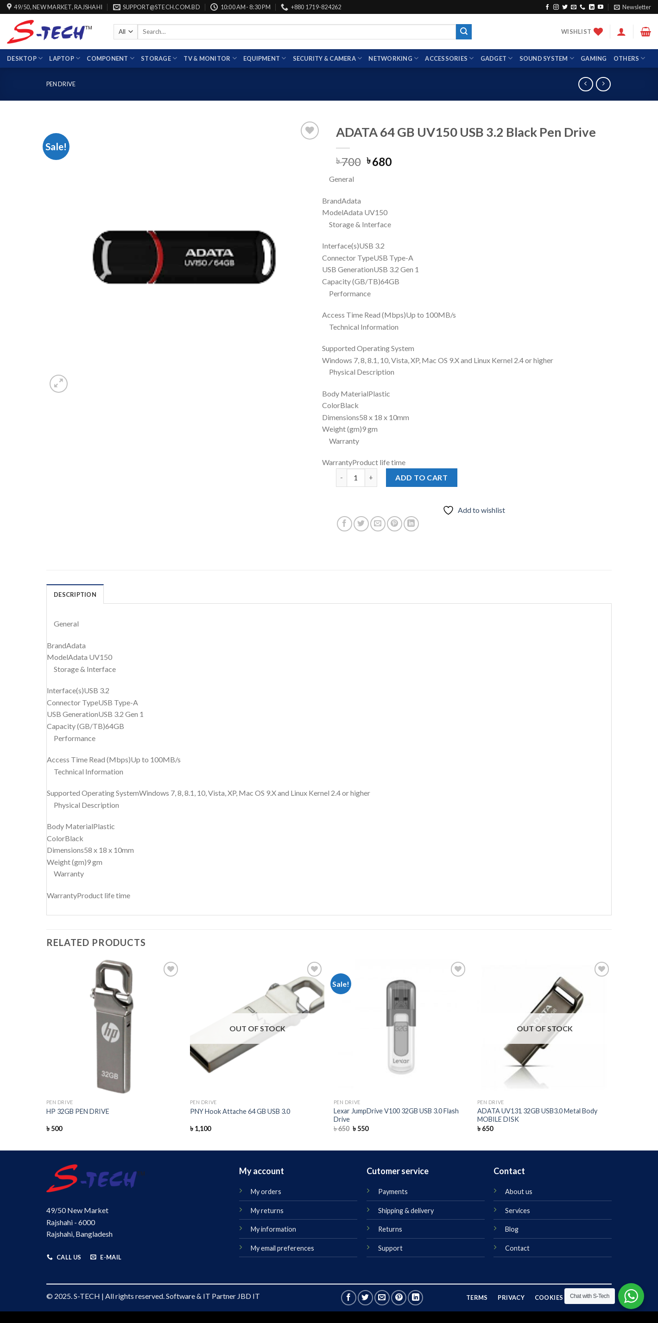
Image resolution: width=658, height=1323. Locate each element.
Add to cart (421, 477)
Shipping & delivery (406, 1210)
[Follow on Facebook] (547, 7)
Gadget (497, 58)
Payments (393, 1191)
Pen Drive (61, 84)
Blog (512, 1229)
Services (517, 1210)
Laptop (64, 58)
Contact (517, 1248)
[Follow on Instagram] (556, 7)
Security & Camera (327, 58)
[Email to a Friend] (378, 523)
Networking (393, 58)
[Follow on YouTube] (600, 7)
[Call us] (582, 7)
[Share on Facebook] (344, 523)
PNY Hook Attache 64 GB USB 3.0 (240, 1111)
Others (629, 58)
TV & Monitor (210, 58)
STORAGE (159, 58)
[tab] (75, 594)
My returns (267, 1210)
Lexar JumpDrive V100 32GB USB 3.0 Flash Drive (396, 1115)
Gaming (594, 58)
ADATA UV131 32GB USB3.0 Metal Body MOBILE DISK (537, 1115)
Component (110, 58)
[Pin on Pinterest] (394, 523)
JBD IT (248, 1295)
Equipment (264, 58)
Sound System (547, 58)
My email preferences (282, 1248)
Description (75, 594)
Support (390, 1248)
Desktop (25, 58)
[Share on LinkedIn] (411, 523)
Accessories (449, 58)
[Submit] (464, 32)
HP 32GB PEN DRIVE (77, 1111)
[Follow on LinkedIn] (592, 7)
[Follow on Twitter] (565, 7)
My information (273, 1229)
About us (518, 1191)
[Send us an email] (573, 7)
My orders (266, 1191)
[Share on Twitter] (361, 523)
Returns (390, 1229)
